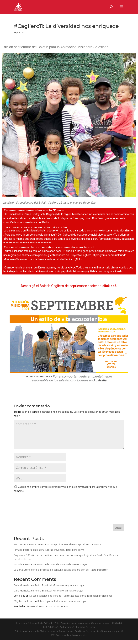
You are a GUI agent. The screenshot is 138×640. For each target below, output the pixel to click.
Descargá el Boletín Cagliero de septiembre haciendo (69, 286)
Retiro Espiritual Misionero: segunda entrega (59, 585)
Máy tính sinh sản (23, 601)
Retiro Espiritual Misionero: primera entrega (59, 590)
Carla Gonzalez (22, 585)
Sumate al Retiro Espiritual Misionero (47, 606)
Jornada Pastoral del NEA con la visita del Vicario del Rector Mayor (51, 564)
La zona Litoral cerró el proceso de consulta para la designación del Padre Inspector (61, 569)
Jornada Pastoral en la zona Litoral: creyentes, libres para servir (49, 549)
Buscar (118, 527)
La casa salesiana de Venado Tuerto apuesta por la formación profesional (70, 595)
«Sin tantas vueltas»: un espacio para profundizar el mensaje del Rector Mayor (57, 544)
